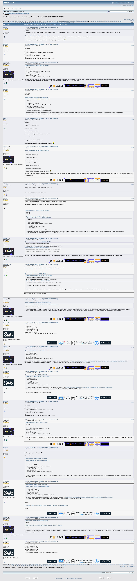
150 (41, 22)
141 (23, 22)
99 (59, 21)
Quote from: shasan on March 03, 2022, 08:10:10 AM (36, 374)
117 (95, 21)
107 (75, 21)
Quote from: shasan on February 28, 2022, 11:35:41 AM (36, 273)
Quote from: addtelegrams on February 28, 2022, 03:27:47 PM (38, 302)
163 (67, 22)
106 (73, 21)
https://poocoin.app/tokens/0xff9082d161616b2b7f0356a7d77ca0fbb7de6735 (44, 268)
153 (47, 22)
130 (121, 21)
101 (63, 21)
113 (87, 21)
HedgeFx (5, 27)
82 (35, 21)
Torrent (22, 11)
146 (33, 22)
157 (55, 22)
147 (35, 22)
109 (79, 21)
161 (63, 22)
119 (99, 21)
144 (29, 22)
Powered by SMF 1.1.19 (60, 578)
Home (6, 13)
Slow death (6, 322)
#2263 (132, 62)
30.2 (20, 11)
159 (59, 22)
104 (69, 21)
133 (7, 22)
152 (45, 22)
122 (105, 21)
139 (19, 22)
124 (109, 21)
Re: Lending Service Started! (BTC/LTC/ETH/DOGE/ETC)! (42, 27)
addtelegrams (7, 184)
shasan (5, 62)
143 (27, 22)
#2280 (132, 541)
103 (67, 21)
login (16, 8)
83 (36, 21)
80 (32, 21)
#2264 (132, 90)
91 (47, 21)
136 (13, 22)
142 (25, 22)
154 (49, 22)
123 (107, 21)
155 (51, 22)
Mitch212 (5, 118)
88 (43, 21)
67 (13, 21)
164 (69, 22)
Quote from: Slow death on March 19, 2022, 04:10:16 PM (36, 520)
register (20, 8)
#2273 (132, 347)
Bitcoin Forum (6, 16)
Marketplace (20, 16)
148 (37, 22)
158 (57, 22)
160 (61, 22)
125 (111, 21)
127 (115, 21)
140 (21, 22)
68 (15, 21)
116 (93, 21)
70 (18, 21)
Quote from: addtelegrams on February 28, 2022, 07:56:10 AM (38, 241)
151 (43, 22)
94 (52, 21)
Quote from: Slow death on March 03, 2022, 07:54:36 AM (36, 350)
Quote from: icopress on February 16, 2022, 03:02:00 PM (36, 35)
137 (15, 22)
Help (11, 13)
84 (37, 21)
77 (28, 21)
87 (42, 21)
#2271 (132, 299)
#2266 (132, 147)
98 (57, 21)
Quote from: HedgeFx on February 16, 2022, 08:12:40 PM (36, 65)
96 (55, 21)
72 (20, 21)
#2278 (132, 481)
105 (71, 21)
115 (91, 21)
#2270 (132, 265)
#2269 (132, 239)
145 (31, 22)
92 (49, 21)
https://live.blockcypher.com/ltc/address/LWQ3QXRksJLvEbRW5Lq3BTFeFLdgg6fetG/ (46, 505)
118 (97, 21)
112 (85, 21)
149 (39, 22)
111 (83, 21)
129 (119, 21)
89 (45, 21)
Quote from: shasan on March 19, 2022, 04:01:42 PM (36, 458)
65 (10, 21)
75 (25, 21)
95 (53, 21)
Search (14, 13)
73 (22, 21)
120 (101, 21)
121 (103, 21)
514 (72, 22)
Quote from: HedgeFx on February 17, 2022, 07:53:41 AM (36, 210)
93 (50, 21)
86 (40, 21)
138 (17, 22)
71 (19, 21)
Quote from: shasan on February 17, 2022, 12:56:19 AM (36, 97)
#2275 (132, 402)
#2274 (132, 372)
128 (117, 21)
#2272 (132, 323)
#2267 (132, 184)
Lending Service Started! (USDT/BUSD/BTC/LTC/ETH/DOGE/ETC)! (46, 16)
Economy (13, 16)
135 (11, 22)
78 (29, 21)
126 (113, 21)
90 (46, 21)
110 (81, 21)
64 (9, 21)
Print (132, 22)
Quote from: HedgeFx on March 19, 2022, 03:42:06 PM (36, 422)
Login (18, 13)
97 (56, 21)
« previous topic (127, 19)
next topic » (132, 19)
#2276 (132, 419)
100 (61, 21)
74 (23, 21)
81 (33, 21)
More (27, 13)
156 (53, 22)
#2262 (132, 45)
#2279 (132, 517)
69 (16, 21)
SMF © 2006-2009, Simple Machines (74, 578)
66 (12, 21)
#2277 (132, 448)
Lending (26, 16)
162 (65, 22)
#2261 (132, 27)
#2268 (132, 198)
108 (77, 21)
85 (39, 21)
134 (9, 22)
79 (30, 21)
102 (65, 21)
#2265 (132, 119)
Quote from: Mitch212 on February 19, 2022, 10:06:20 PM (36, 150)
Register (22, 13)
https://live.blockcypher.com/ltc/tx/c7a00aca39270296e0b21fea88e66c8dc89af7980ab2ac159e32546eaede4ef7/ (99, 361)
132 (5, 22)
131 (3, 22)
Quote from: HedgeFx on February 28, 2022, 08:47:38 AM (36, 247)
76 (26, 21)
